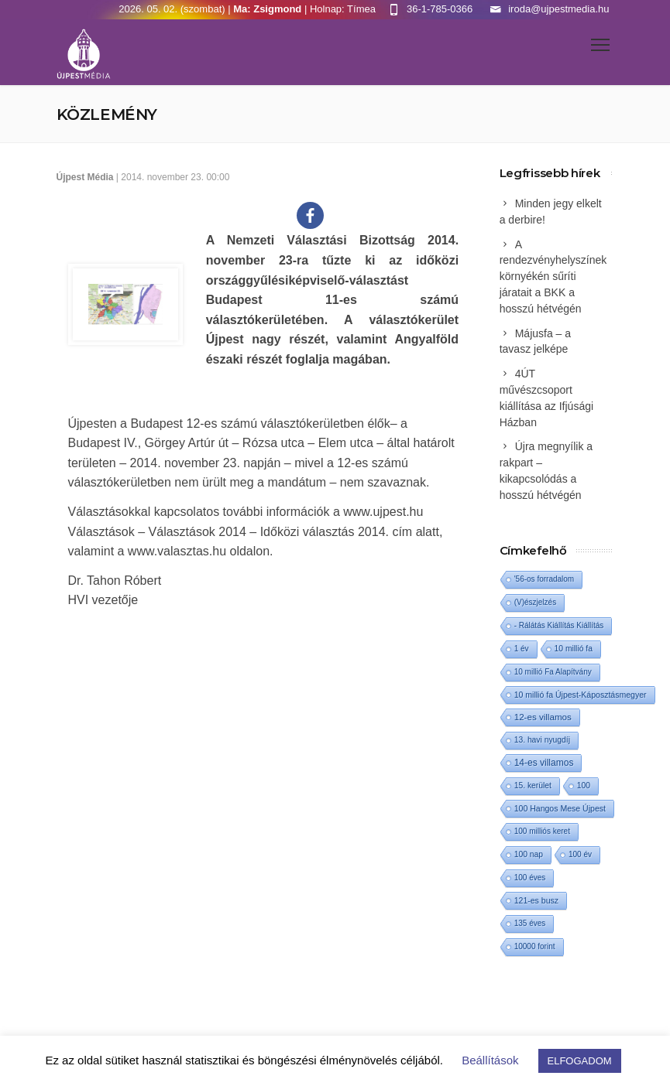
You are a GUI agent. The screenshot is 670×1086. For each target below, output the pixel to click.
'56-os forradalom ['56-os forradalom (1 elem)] (544, 579)
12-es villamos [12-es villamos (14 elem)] (543, 717)
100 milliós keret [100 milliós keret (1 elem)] (542, 831)
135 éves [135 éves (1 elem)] (530, 923)
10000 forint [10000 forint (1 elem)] (534, 946)
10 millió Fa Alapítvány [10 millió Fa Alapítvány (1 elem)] (553, 672)
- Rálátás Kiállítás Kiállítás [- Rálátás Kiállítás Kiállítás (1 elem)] (559, 625)
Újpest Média (85, 177)
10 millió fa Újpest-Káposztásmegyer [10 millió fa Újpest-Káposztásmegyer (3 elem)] (580, 694)
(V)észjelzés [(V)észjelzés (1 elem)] (535, 602)
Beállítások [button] (490, 1060)
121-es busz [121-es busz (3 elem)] (536, 900)
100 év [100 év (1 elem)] (580, 854)
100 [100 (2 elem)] (583, 785)
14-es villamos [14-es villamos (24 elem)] (544, 762)
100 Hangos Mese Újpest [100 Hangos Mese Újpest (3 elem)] (560, 808)
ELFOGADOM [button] (580, 1061)
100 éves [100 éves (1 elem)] (530, 877)
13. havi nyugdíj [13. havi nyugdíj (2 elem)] (542, 740)
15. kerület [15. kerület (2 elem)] (532, 785)
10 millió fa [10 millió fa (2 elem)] (574, 648)
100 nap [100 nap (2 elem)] (528, 854)
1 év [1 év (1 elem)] (521, 648)
